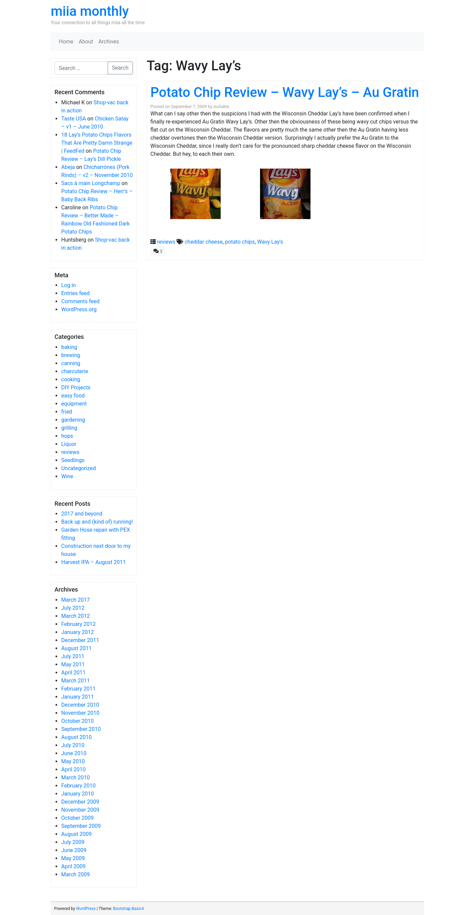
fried (66, 412)
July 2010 (72, 745)
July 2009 (72, 842)
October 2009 (77, 818)
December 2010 (80, 705)
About (86, 41)
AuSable (221, 106)
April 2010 (73, 769)
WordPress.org (79, 309)
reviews (70, 452)
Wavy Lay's (270, 242)
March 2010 (75, 777)
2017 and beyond (81, 514)
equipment (74, 403)
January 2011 (77, 697)
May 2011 (73, 664)
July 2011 (72, 656)
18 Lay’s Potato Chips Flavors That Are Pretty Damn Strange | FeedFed (96, 143)
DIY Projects (75, 387)
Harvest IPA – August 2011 (93, 562)
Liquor (68, 444)
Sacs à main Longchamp (90, 183)
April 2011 (73, 672)
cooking (70, 379)
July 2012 (72, 608)
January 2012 (77, 632)
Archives (109, 41)
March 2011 (75, 680)
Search (120, 68)
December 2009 (80, 802)
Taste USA (73, 118)
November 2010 (80, 713)
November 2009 (80, 810)
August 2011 (76, 648)
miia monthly (90, 11)
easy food (73, 395)
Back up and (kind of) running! (97, 522)
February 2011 (78, 688)
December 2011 (80, 640)
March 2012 (75, 616)
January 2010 (77, 793)
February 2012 (78, 624)
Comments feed (80, 301)
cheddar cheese (204, 242)
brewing (70, 355)
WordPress (86, 908)
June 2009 (73, 850)
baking (69, 347)
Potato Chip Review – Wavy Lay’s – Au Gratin (284, 92)
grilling (69, 428)
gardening (73, 420)
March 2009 (75, 874)
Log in (68, 285)
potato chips (240, 242)
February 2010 (78, 785)
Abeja (68, 167)
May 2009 (73, 858)
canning (70, 363)
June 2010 (73, 753)
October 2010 (77, 721)
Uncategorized (78, 468)
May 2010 (73, 761)
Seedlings (72, 460)
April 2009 (73, 866)
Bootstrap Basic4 (128, 908)
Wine (67, 476)
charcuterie (74, 371)
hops (67, 436)
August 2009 (76, 834)
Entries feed (75, 293)
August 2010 (76, 737)
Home (66, 41)
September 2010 (81, 729)
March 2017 (75, 600)
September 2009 (81, 826)
